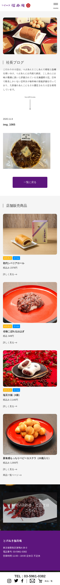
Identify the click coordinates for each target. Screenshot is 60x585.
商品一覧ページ (10, 475)
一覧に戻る (30, 182)
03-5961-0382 (20, 551)
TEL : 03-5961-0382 (30, 576)
